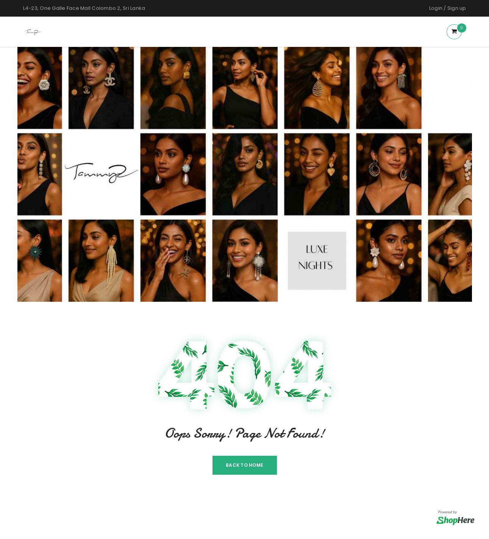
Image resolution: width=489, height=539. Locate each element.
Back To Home (244, 465)
